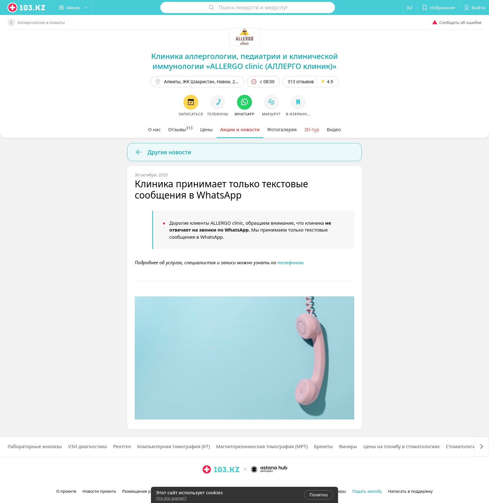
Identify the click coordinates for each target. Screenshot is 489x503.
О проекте (66, 491)
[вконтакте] (224, 483)
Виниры (348, 446)
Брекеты (323, 446)
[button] (73, 7)
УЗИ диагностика (87, 446)
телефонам (290, 262)
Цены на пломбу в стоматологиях (401, 446)
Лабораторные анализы (34, 446)
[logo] (26, 7)
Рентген (122, 446)
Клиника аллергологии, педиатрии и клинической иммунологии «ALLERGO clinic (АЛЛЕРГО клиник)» (244, 61)
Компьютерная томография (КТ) (173, 446)
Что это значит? (171, 498)
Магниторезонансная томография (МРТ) (262, 446)
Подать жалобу (367, 491)
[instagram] (207, 483)
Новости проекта (99, 491)
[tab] (154, 129)
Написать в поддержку (410, 491)
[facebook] (215, 483)
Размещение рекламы (144, 491)
